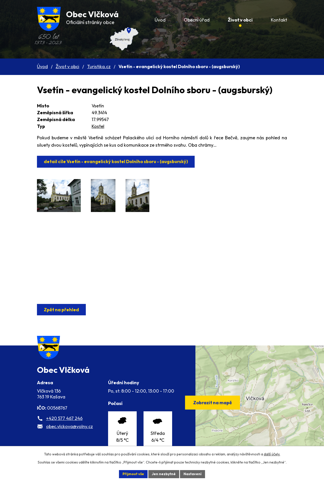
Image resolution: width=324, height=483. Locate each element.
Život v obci (67, 66)
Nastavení (192, 474)
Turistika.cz (99, 66)
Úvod (42, 66)
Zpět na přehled (61, 310)
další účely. (272, 454)
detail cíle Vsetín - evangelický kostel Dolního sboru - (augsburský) (116, 161)
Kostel (98, 126)
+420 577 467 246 (64, 418)
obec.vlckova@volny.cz (69, 426)
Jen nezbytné (164, 474)
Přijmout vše (133, 474)
